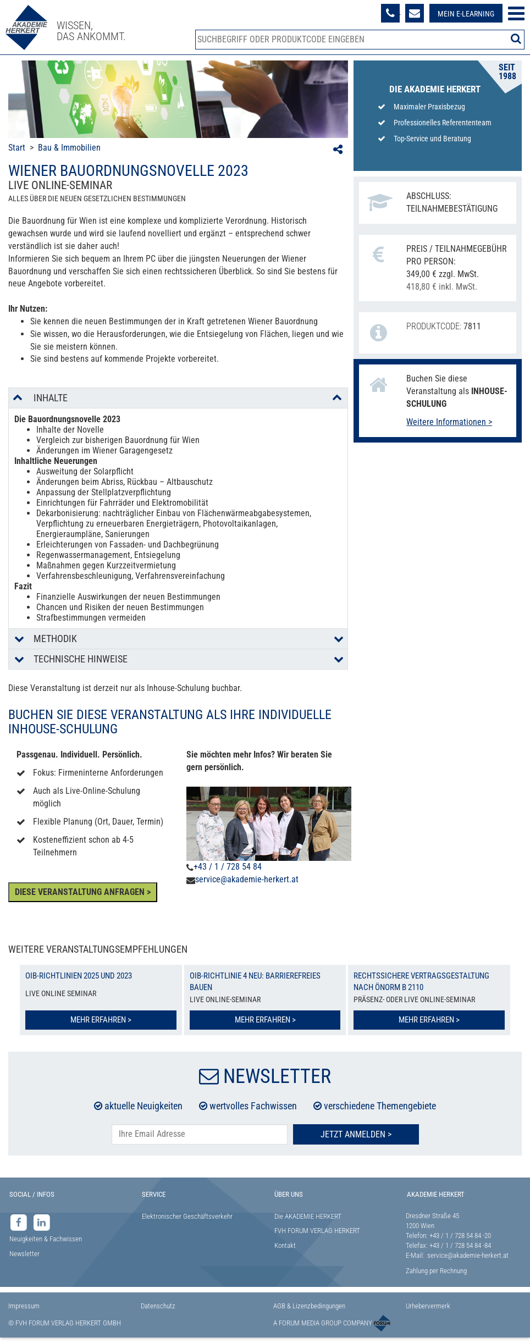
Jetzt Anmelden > (356, 1134)
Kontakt (285, 1245)
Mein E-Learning (466, 13)
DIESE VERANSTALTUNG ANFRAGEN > (83, 892)
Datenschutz (158, 1306)
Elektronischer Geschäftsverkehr (187, 1216)
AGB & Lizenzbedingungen (309, 1306)
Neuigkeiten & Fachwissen (45, 1239)
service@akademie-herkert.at (247, 879)
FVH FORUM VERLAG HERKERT (317, 1230)
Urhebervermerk (428, 1306)
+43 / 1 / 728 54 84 (228, 866)
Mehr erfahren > (100, 1020)
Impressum (24, 1306)
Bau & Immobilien (69, 147)
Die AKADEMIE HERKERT (307, 1216)
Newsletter (24, 1254)
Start (16, 147)
